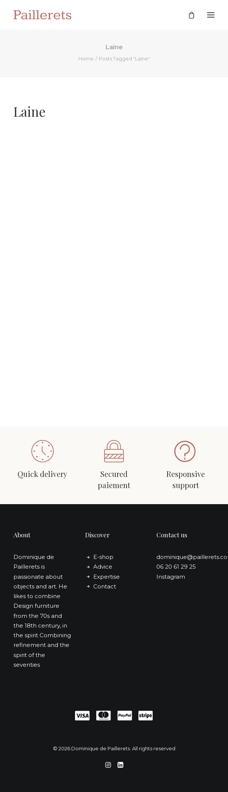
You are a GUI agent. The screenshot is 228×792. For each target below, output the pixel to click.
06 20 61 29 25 (176, 566)
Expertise (106, 576)
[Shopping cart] (188, 15)
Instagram (170, 576)
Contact (104, 586)
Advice (102, 566)
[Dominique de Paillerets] (42, 14)
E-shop (103, 556)
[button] (211, 14)
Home (86, 59)
